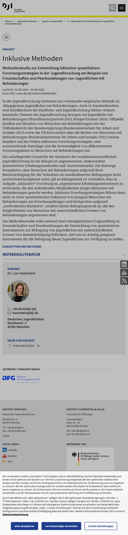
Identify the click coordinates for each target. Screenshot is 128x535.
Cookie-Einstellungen (100, 526)
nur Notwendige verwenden (61, 526)
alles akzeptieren (24, 526)
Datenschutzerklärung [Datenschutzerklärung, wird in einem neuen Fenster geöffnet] (15, 514)
